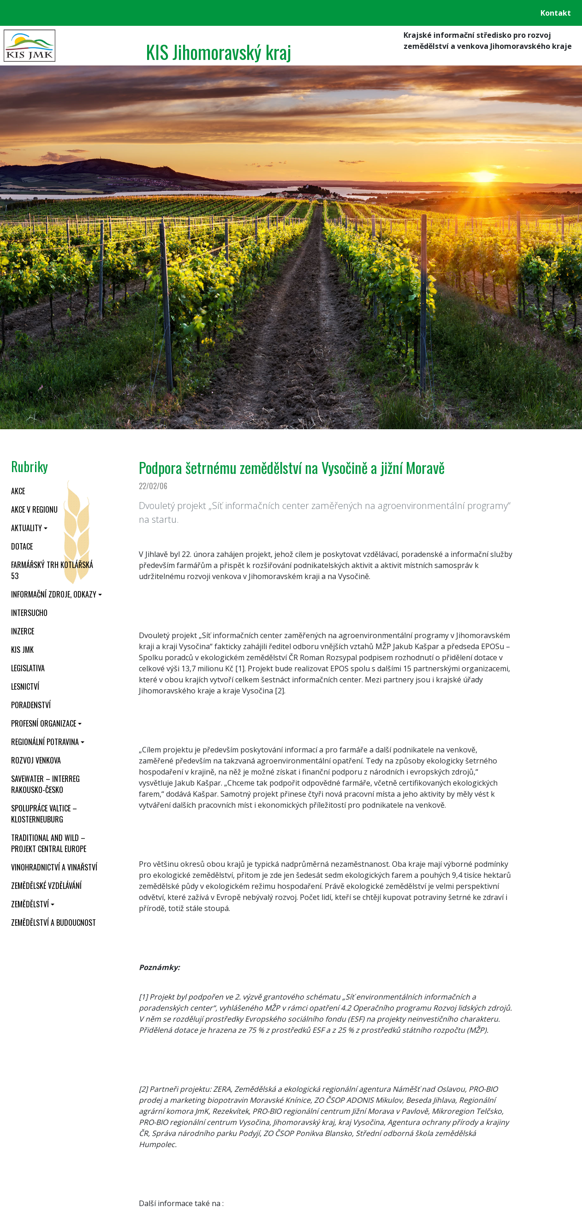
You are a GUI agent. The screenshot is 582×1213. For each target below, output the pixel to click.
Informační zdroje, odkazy (53, 594)
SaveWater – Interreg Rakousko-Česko (45, 784)
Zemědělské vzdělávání (46, 885)
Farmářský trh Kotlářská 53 (52, 570)
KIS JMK (22, 649)
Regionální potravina (45, 741)
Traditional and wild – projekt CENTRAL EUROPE (48, 843)
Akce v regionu (34, 509)
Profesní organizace (43, 723)
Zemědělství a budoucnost (53, 922)
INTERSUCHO (29, 612)
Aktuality (26, 527)
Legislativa (28, 668)
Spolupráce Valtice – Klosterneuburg (44, 814)
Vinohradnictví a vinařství (54, 867)
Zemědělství (30, 904)
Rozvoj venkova (36, 760)
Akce (18, 491)
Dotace (22, 546)
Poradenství (31, 704)
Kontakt (555, 13)
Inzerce (22, 631)
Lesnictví (25, 686)
